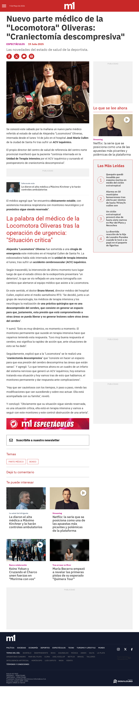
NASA (61, 660)
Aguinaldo (63, 653)
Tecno (71, 648)
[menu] (6, 6)
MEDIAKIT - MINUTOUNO (15, 675)
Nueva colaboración (18, 565)
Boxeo (32, 461)
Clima (47, 657)
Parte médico (16, 461)
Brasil (81, 657)
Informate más (28, 183)
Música (74, 653)
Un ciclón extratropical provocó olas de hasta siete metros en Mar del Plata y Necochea (116, 218)
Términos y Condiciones (17, 664)
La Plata (101, 653)
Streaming (57, 513)
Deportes (45, 648)
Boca (53, 653)
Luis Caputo (50, 660)
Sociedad (21, 648)
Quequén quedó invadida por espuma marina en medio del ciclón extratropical (116, 180)
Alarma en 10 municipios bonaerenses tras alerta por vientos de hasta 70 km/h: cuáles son (116, 198)
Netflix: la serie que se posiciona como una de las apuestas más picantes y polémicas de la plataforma (69, 523)
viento (69, 660)
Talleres (91, 657)
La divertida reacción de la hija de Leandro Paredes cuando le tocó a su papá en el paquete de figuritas (117, 238)
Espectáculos (15, 44)
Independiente (41, 653)
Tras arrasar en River (62, 565)
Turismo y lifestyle (86, 648)
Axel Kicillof (59, 657)
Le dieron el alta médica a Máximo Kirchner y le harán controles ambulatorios (51, 188)
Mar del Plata (35, 657)
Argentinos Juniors (16, 657)
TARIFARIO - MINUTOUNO (16, 677)
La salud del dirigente (18, 513)
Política (10, 648)
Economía (33, 648)
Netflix (71, 657)
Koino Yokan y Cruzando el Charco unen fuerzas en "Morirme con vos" (23, 574)
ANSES (83, 653)
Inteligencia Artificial (17, 660)
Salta (91, 653)
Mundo (101, 648)
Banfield (27, 653)
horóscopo (36, 660)
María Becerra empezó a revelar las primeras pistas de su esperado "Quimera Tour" (69, 574)
